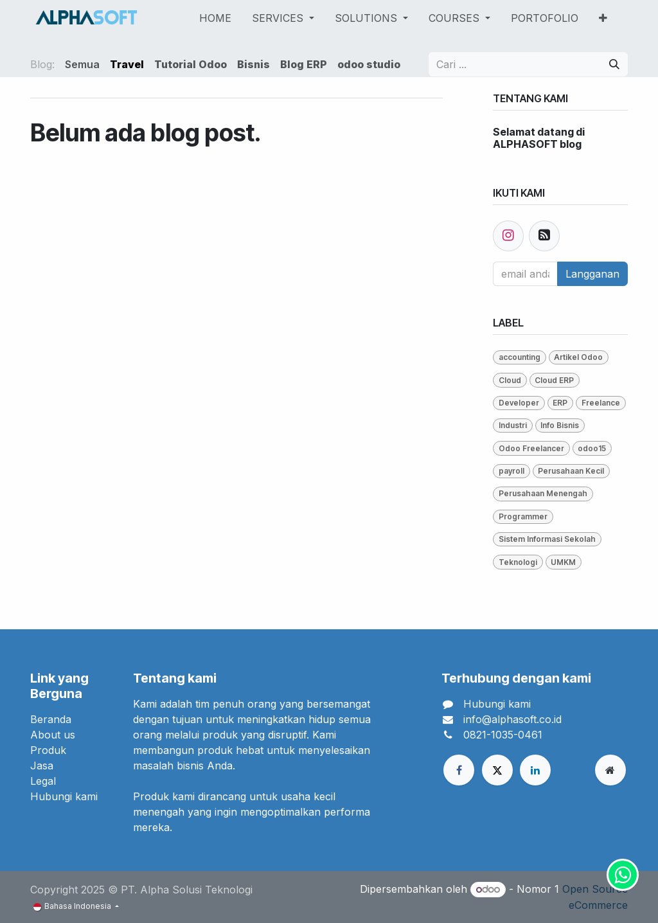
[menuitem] (215, 18)
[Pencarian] (614, 64)
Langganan (592, 273)
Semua (82, 64)
